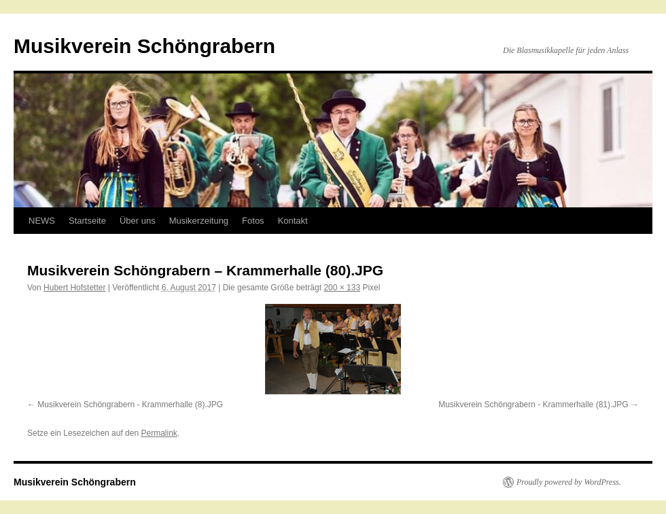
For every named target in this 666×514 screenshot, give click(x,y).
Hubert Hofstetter (74, 287)
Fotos (253, 221)
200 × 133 (341, 287)
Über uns (138, 221)
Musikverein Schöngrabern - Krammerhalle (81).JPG (533, 404)
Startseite (87, 221)
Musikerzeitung (198, 221)
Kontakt (293, 221)
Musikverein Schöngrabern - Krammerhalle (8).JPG (130, 404)
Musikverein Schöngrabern (144, 46)
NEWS (42, 221)
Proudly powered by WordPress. (568, 482)
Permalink (159, 433)
